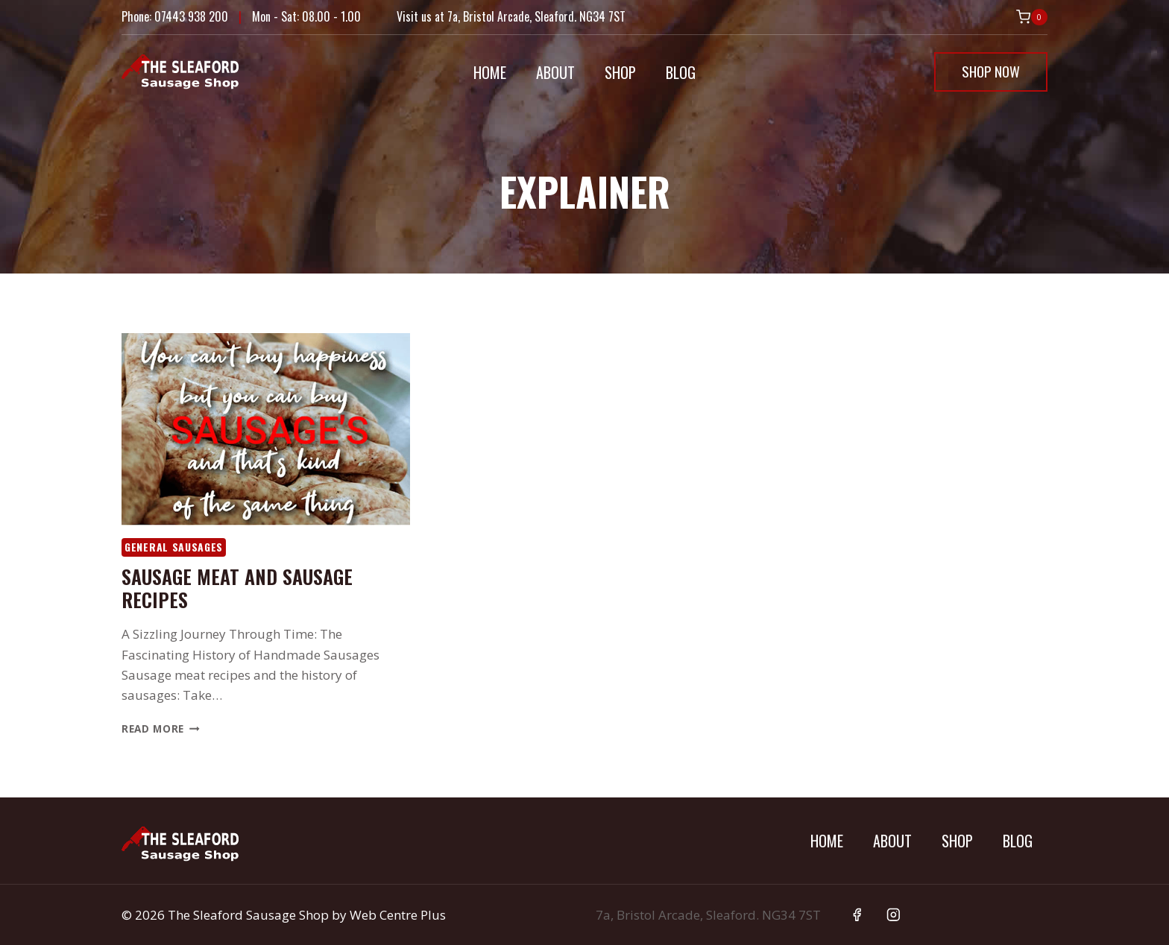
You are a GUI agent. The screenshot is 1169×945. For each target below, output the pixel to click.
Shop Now (991, 70)
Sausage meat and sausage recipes (237, 588)
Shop (620, 72)
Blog (681, 72)
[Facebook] (857, 915)
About (555, 72)
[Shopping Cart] (1031, 17)
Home (489, 72)
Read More (161, 728)
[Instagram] (893, 915)
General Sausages (174, 546)
